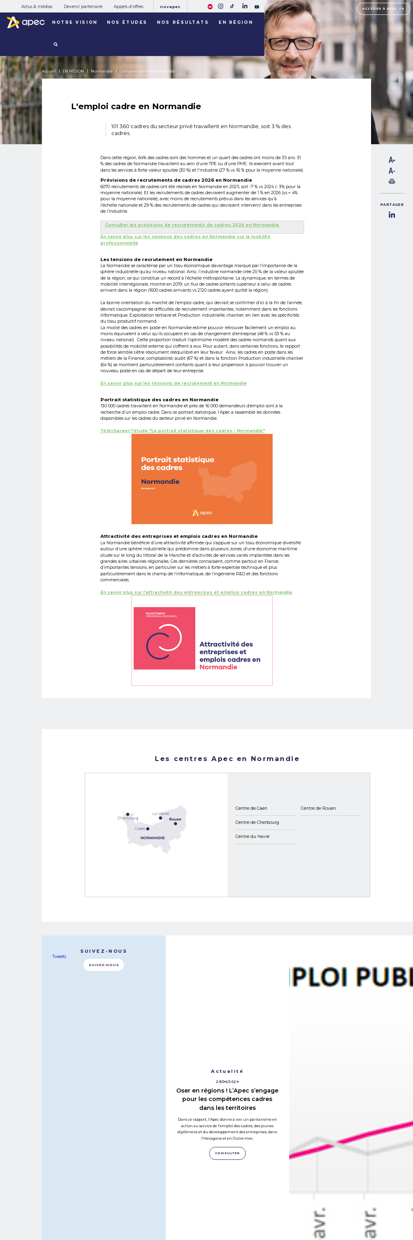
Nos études (127, 22)
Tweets (59, 957)
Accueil (49, 71)
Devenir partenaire (83, 6)
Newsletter (226, 1205)
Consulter (227, 1031)
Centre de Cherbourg (257, 822)
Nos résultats (183, 22)
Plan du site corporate (286, 1188)
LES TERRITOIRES (86, 1219)
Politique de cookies (285, 1205)
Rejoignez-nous (226, 1189)
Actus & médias (36, 6)
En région (236, 22)
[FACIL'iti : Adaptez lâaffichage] (210, 6)
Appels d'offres (128, 6)
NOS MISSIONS (82, 1190)
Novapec (170, 6)
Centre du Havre (252, 836)
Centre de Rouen (318, 808)
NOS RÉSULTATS (85, 1209)
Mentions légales (282, 1197)
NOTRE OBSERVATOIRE (93, 1200)
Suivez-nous (104, 965)
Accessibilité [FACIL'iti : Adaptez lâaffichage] (360, 1208)
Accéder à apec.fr (383, 8)
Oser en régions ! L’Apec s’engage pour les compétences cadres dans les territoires (227, 977)
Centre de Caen (251, 808)
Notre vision (75, 22)
